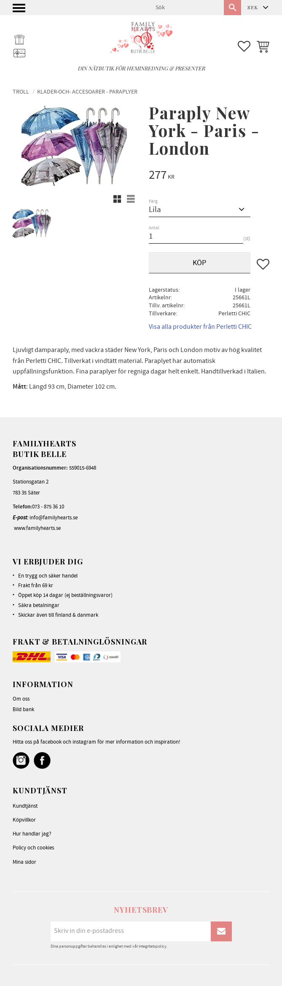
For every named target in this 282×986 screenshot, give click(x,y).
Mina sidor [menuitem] (24, 862)
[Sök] (232, 7)
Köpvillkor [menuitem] (24, 820)
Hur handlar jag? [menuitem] (32, 833)
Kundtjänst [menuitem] (25, 806)
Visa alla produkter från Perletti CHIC (200, 326)
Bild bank (23, 709)
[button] (20, 10)
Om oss (21, 699)
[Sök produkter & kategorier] (186, 7)
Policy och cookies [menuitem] (33, 847)
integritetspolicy (153, 946)
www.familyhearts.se (37, 528)
